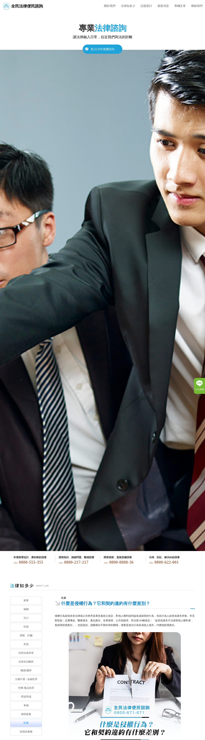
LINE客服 (199, 389)
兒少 (26, 618)
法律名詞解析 (26, 661)
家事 (26, 600)
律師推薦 (26, 714)
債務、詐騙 (26, 635)
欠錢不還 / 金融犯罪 (26, 679)
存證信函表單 (26, 653)
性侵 (26, 626)
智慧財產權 (26, 731)
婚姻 (26, 609)
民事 (26, 723)
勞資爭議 (26, 696)
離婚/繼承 (26, 670)
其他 (26, 644)
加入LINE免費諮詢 (102, 49)
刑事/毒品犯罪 (26, 688)
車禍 (26, 705)
